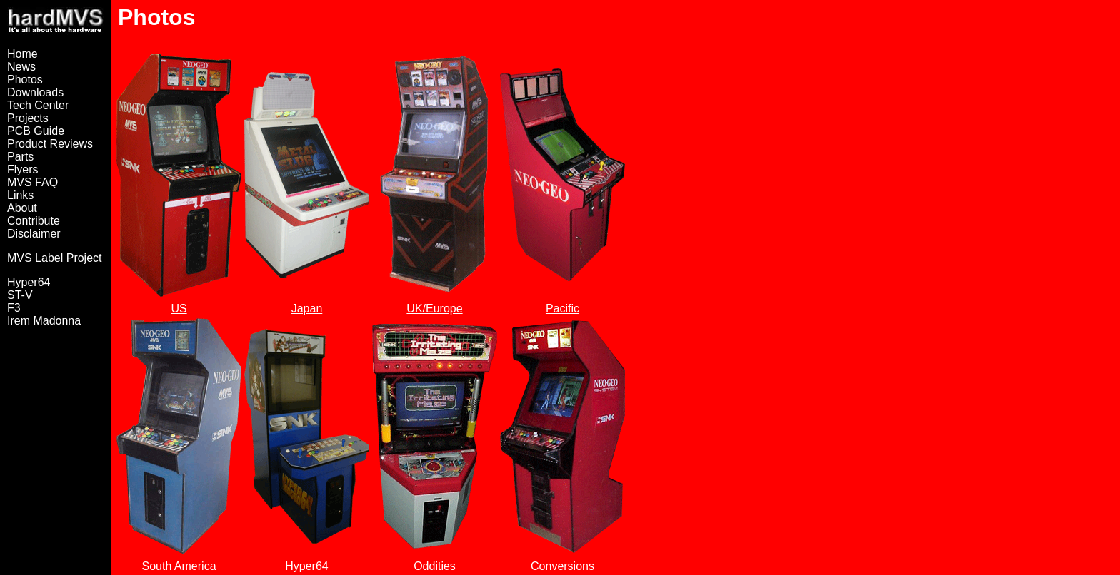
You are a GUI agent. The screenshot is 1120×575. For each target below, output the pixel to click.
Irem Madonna (44, 321)
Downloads (35, 92)
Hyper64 (28, 282)
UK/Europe (434, 308)
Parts (20, 157)
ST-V (20, 295)
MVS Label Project (54, 258)
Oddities (435, 566)
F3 (14, 308)
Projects (28, 118)
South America (178, 566)
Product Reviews (50, 144)
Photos (25, 79)
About (22, 208)
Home (22, 54)
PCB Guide (35, 131)
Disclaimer (34, 234)
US (178, 308)
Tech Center (38, 105)
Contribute (33, 221)
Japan (307, 308)
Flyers (23, 169)
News (21, 67)
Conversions (562, 566)
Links (20, 195)
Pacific (562, 308)
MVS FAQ (32, 182)
